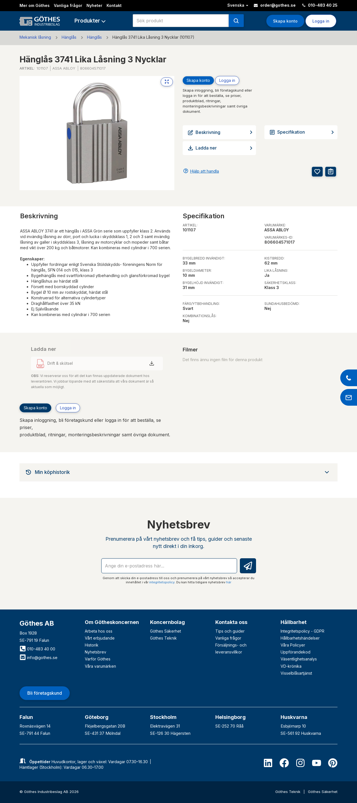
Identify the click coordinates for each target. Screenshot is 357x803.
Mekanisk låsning (35, 37)
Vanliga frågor (68, 5)
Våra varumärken (100, 666)
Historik (91, 645)
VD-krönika (291, 666)
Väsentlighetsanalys (299, 659)
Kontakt (114, 5)
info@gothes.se (38, 657)
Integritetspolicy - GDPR (302, 631)
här (228, 582)
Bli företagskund (44, 693)
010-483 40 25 (319, 5)
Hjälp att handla (204, 171)
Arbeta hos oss (98, 631)
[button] (90, 20)
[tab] (178, 472)
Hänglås (69, 37)
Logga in (320, 21)
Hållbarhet (294, 622)
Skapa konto (285, 21)
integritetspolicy (162, 582)
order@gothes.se (275, 5)
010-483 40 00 (37, 649)
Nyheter (94, 5)
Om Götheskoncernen (112, 622)
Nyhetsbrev (95, 652)
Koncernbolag (167, 622)
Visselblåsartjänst (296, 673)
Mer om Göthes (35, 5)
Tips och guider (230, 631)
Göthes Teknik (163, 638)
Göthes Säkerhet (165, 631)
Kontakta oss (231, 622)
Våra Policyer (293, 645)
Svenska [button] (237, 5)
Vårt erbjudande (100, 638)
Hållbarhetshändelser (300, 638)
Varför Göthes (97, 659)
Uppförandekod (295, 652)
